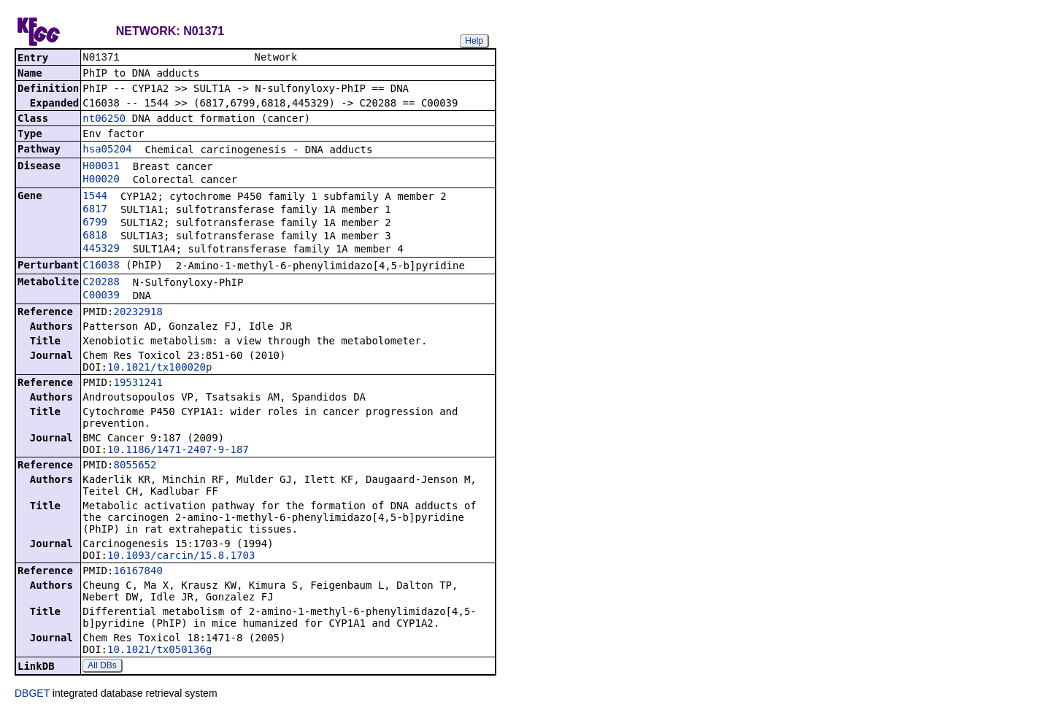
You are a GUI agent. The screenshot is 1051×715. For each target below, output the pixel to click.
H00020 (101, 180)
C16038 (101, 266)
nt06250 (104, 119)
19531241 (137, 384)
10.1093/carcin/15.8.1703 (181, 557)
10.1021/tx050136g (159, 651)
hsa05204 (106, 150)
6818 (94, 236)
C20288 (101, 283)
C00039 (101, 296)
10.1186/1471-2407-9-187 (178, 451)
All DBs (102, 667)
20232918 (137, 313)
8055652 (134, 466)
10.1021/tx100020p (159, 368)
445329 (101, 249)
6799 (94, 223)
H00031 (101, 167)
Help (474, 41)
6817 (94, 210)
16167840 (137, 572)
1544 (94, 197)
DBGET (32, 694)
